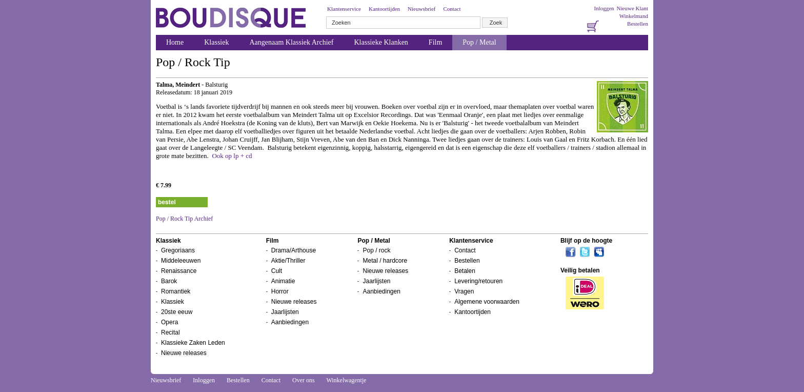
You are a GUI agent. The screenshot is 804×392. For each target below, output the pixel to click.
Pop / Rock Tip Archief (184, 218)
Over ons (303, 380)
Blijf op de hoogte (586, 240)
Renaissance (178, 271)
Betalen (464, 271)
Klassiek (216, 42)
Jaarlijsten (285, 312)
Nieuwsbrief (421, 9)
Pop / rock (376, 250)
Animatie (283, 281)
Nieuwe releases (184, 353)
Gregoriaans (178, 250)
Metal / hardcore (385, 260)
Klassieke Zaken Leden (193, 342)
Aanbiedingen (290, 322)
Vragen (464, 291)
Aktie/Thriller (288, 260)
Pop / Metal (479, 42)
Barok (169, 281)
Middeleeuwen (180, 260)
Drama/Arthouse (293, 250)
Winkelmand (633, 16)
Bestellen (637, 24)
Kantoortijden (384, 9)
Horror (280, 291)
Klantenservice (344, 9)
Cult (276, 271)
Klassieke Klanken (381, 42)
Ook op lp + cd (232, 156)
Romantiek (175, 291)
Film (435, 42)
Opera (169, 322)
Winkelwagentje (346, 380)
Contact (451, 9)
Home (175, 42)
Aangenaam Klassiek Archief (291, 42)
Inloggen (604, 8)
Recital (170, 332)
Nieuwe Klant (632, 8)
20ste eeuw (176, 312)
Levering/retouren (478, 281)
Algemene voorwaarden (486, 301)
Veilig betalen (580, 270)
